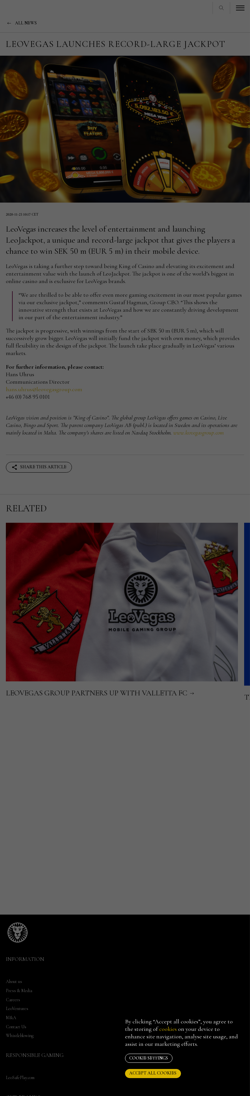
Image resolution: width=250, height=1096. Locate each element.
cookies (168, 1028)
